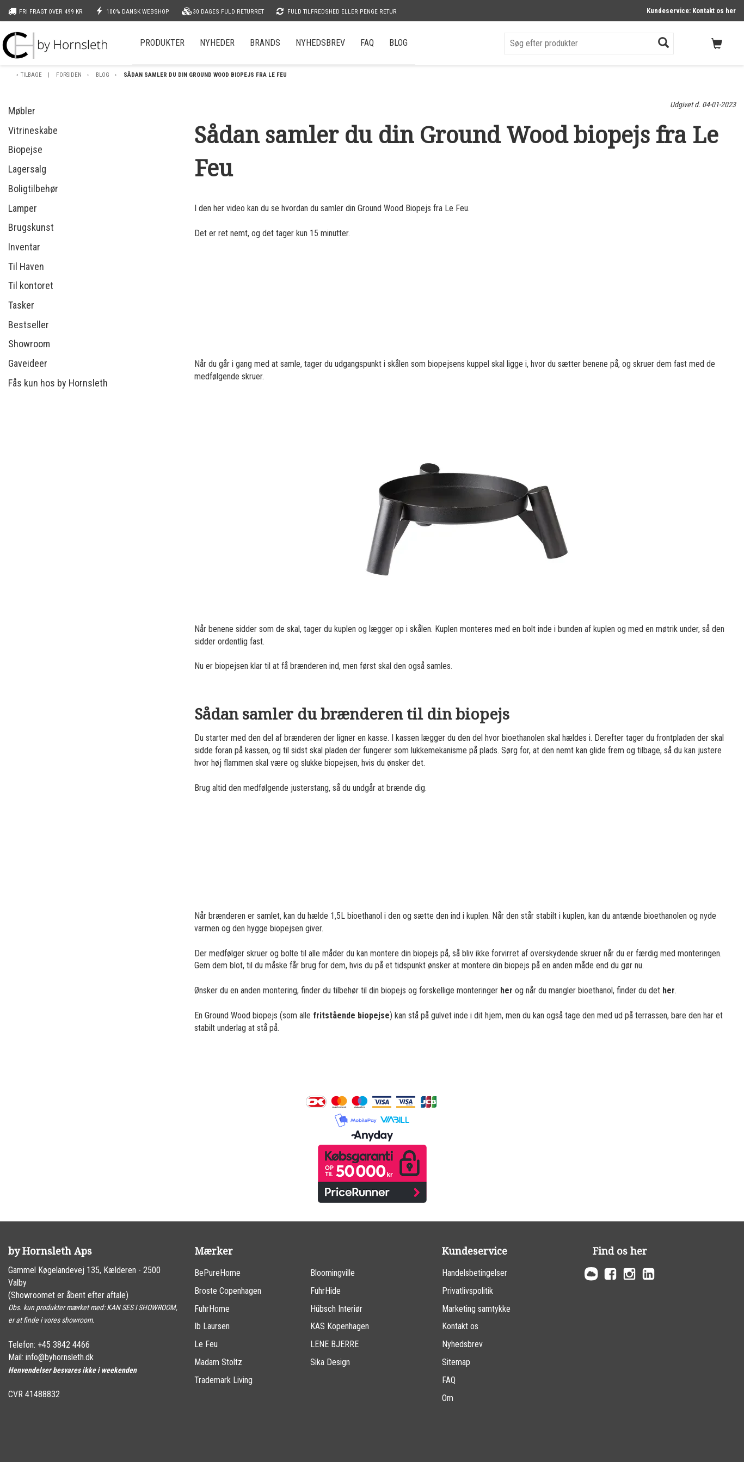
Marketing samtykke (476, 1309)
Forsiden (69, 74)
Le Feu (206, 1344)
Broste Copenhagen (227, 1291)
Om (447, 1398)
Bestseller (28, 324)
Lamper (22, 208)
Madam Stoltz (218, 1362)
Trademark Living (223, 1380)
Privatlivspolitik (467, 1291)
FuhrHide (325, 1291)
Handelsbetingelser (474, 1273)
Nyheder (217, 43)
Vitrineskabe (33, 130)
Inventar (24, 247)
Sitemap (456, 1362)
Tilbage (31, 74)
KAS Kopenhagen (339, 1326)
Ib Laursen (212, 1326)
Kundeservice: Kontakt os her (691, 11)
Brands (265, 43)
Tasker (21, 305)
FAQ (367, 43)
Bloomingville (332, 1273)
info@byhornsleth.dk (60, 1357)
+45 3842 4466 (64, 1345)
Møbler (21, 110)
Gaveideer (27, 363)
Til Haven (26, 266)
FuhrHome (212, 1309)
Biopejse (25, 149)
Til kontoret (30, 285)
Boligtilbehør (33, 188)
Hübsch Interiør (336, 1309)
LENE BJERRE (334, 1344)
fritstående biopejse (351, 1015)
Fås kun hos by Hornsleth (58, 383)
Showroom (29, 343)
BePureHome (217, 1273)
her (506, 990)
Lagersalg (27, 169)
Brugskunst (31, 227)
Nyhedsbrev (320, 43)
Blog (398, 43)
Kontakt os (460, 1326)
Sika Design (330, 1362)
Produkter (162, 43)
